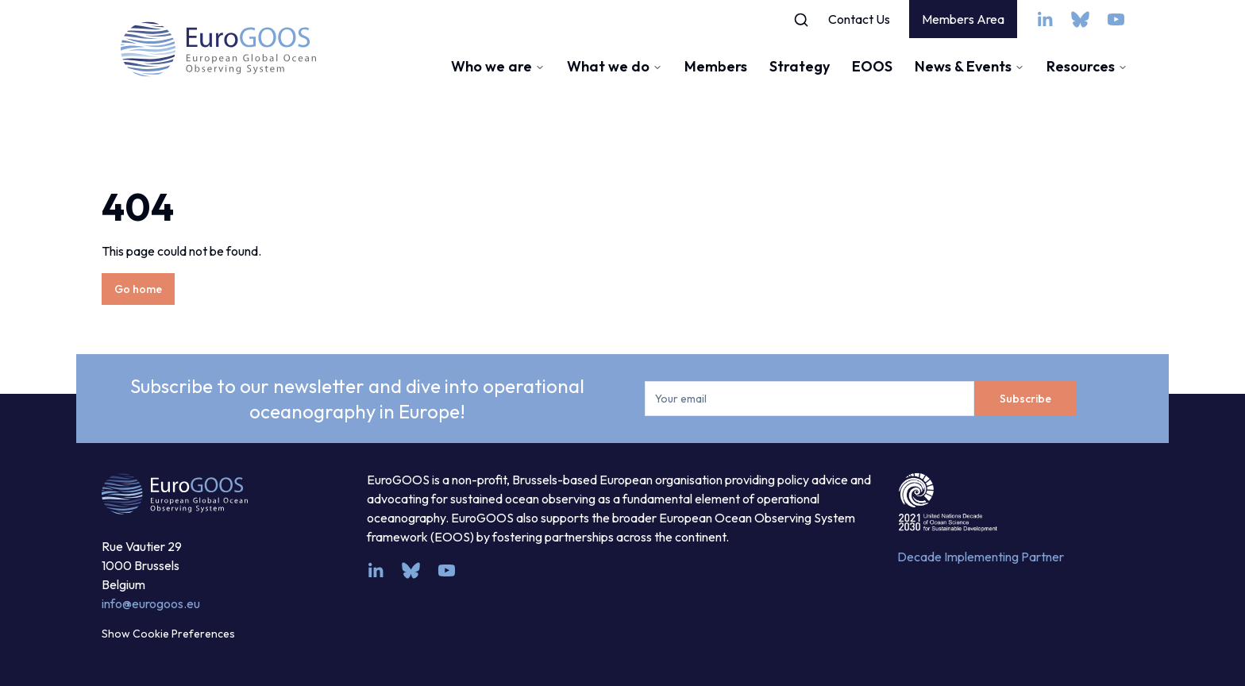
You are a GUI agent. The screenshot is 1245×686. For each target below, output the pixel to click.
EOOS (872, 66)
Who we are (498, 66)
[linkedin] (1044, 19)
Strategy (799, 66)
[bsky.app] (1080, 19)
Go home (138, 289)
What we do (614, 66)
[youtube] (1116, 19)
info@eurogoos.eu (151, 603)
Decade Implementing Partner (980, 557)
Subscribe (1025, 398)
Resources (1086, 66)
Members (715, 66)
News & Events (969, 66)
